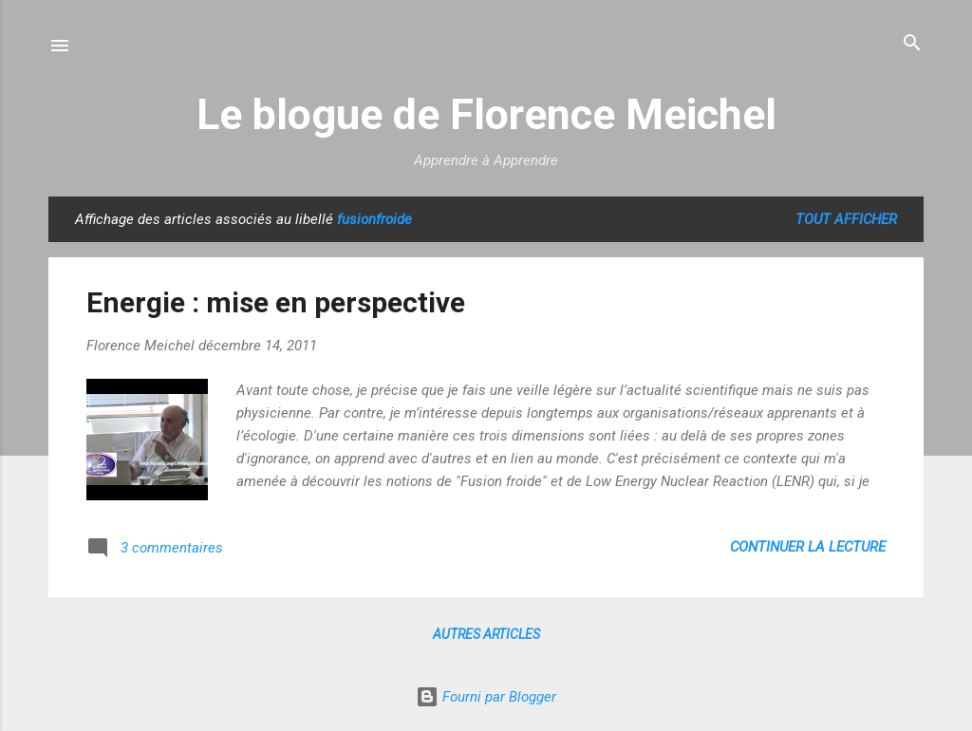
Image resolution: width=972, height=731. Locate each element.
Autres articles (486, 634)
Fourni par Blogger (486, 696)
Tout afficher (846, 219)
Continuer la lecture (808, 546)
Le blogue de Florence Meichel (486, 114)
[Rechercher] (912, 44)
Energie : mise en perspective (275, 302)
